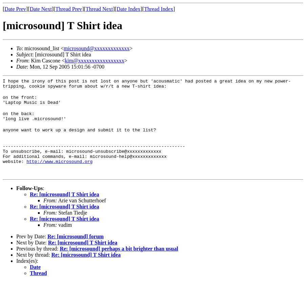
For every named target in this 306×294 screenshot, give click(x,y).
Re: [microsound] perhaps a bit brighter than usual (119, 261)
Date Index (129, 9)
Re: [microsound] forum (75, 249)
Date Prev (15, 9)
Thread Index (158, 9)
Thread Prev (68, 9)
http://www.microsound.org (59, 173)
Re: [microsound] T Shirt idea (64, 206)
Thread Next (99, 9)
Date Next (41, 9)
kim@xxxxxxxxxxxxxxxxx (94, 60)
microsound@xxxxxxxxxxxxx (96, 48)
